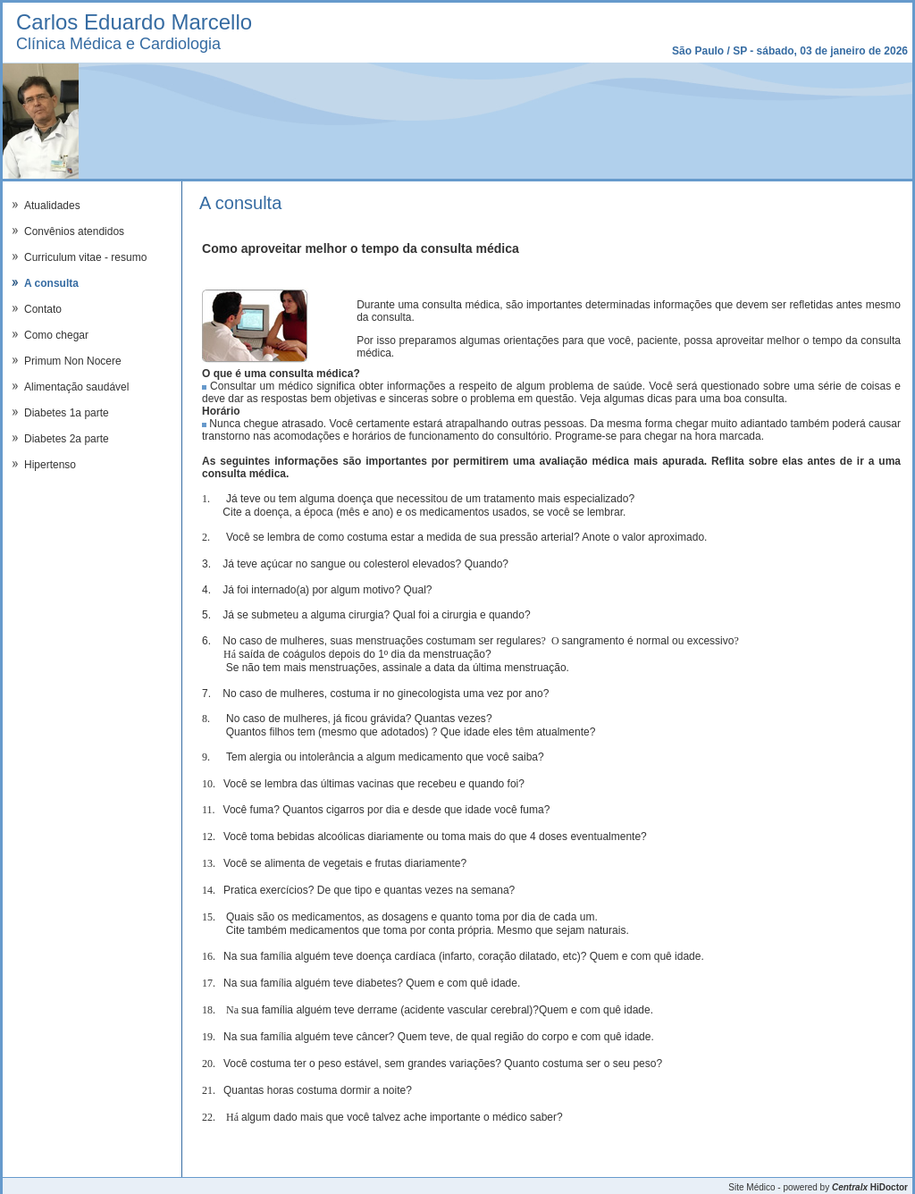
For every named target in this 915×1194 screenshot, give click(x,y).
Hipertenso (50, 464)
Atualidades (52, 205)
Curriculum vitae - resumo (85, 257)
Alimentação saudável (76, 387)
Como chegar (56, 335)
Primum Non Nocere (73, 361)
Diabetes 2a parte (66, 439)
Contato (43, 309)
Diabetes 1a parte (66, 413)
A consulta (51, 283)
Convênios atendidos (74, 231)
